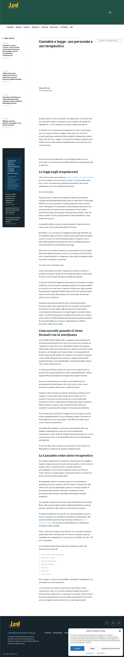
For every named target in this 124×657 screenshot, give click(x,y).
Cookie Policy (89, 653)
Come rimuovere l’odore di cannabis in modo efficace (13, 219)
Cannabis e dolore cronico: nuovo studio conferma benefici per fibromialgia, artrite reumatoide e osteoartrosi (11, 50)
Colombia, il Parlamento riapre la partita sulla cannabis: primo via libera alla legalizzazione (12, 100)
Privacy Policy (101, 653)
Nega (92, 648)
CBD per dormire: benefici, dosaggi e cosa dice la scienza (11, 123)
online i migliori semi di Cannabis (79, 177)
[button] (120, 631)
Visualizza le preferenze (111, 648)
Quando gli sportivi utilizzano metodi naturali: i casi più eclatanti (13, 166)
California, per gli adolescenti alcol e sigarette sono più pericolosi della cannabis (12, 76)
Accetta (77, 648)
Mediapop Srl (13, 654)
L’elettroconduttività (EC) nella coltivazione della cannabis (13, 210)
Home (40, 37)
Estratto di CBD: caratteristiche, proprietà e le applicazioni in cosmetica (11, 198)
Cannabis (46, 37)
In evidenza (5, 43)
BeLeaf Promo (13, 173)
